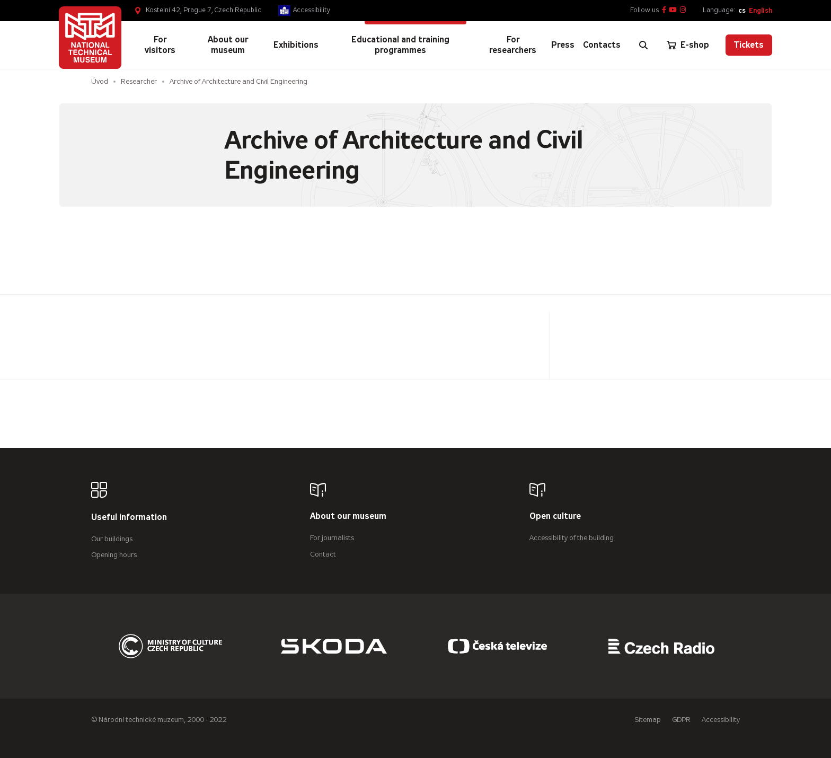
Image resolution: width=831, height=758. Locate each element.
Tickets (749, 45)
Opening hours (114, 555)
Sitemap (647, 720)
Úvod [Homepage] (99, 81)
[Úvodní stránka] (90, 37)
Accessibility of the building (571, 538)
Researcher (139, 81)
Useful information (129, 517)
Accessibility (311, 10)
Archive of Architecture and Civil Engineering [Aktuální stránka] (238, 81)
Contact (323, 554)
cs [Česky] (742, 10)
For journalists (332, 538)
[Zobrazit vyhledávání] (643, 45)
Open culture (555, 516)
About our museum (348, 516)
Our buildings (111, 539)
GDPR (681, 720)
